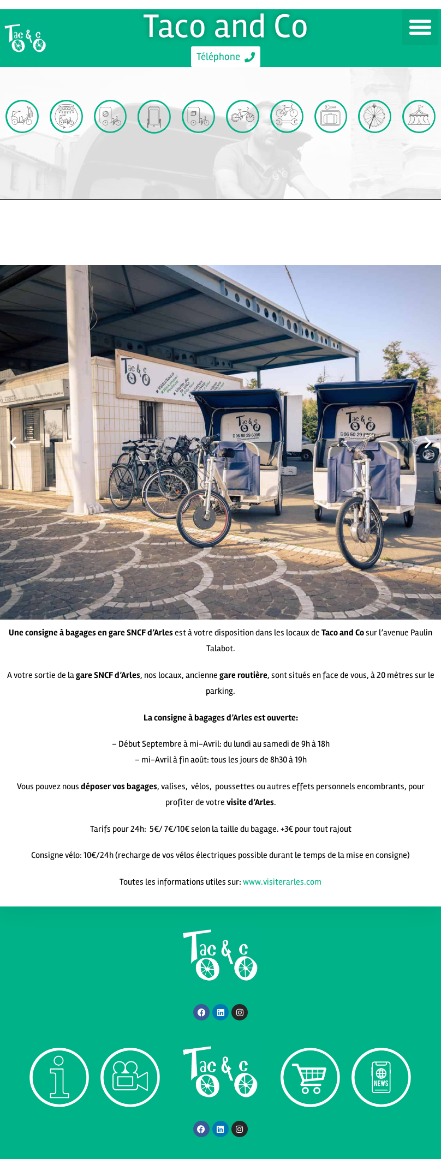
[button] (420, 27)
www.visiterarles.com (282, 881)
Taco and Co (226, 26)
